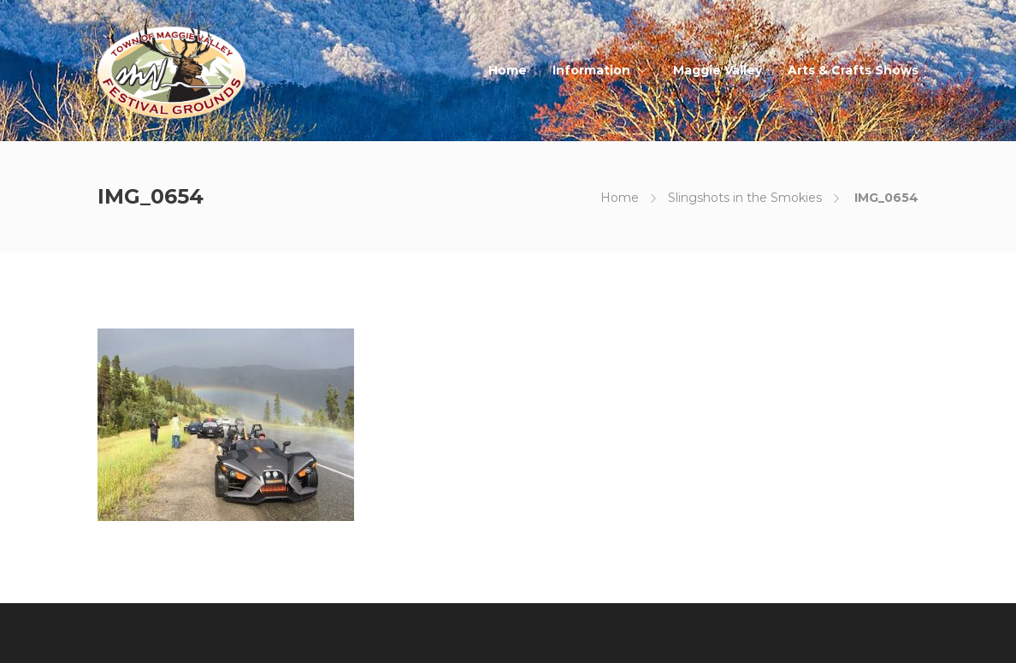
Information (591, 70)
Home (507, 70)
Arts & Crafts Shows (853, 70)
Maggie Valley (717, 70)
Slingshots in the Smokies (745, 197)
